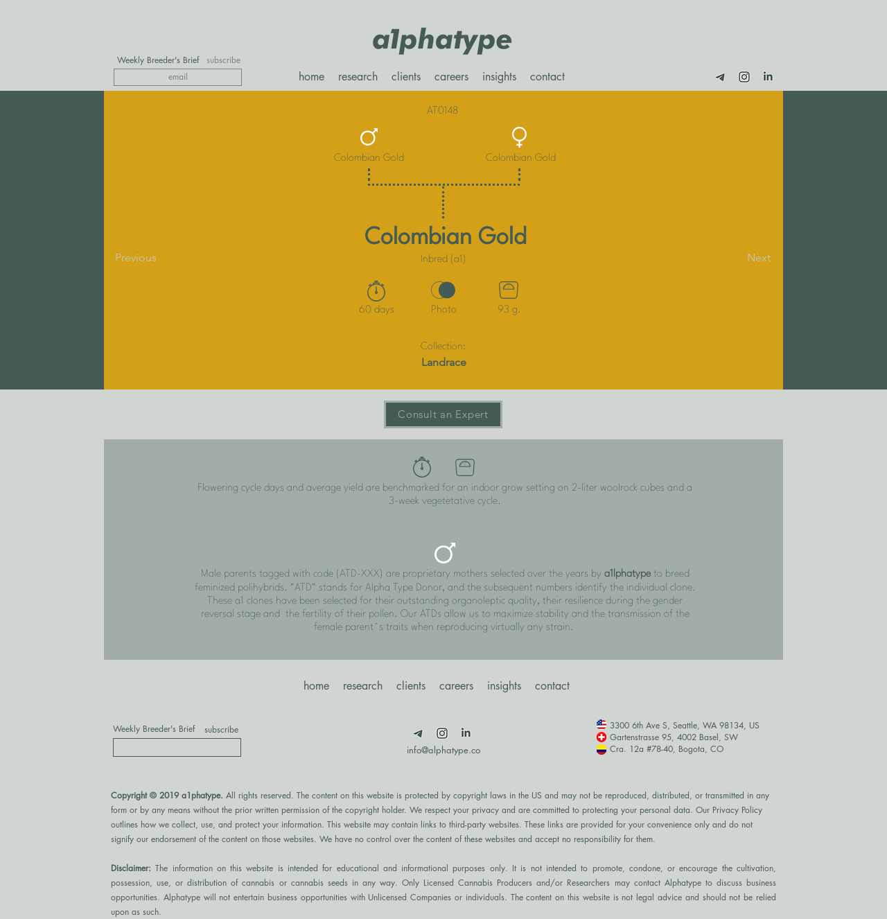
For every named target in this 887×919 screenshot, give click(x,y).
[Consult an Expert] (443, 414)
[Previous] (161, 258)
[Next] (736, 258)
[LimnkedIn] (767, 77)
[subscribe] (223, 60)
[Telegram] (720, 77)
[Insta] (744, 77)
